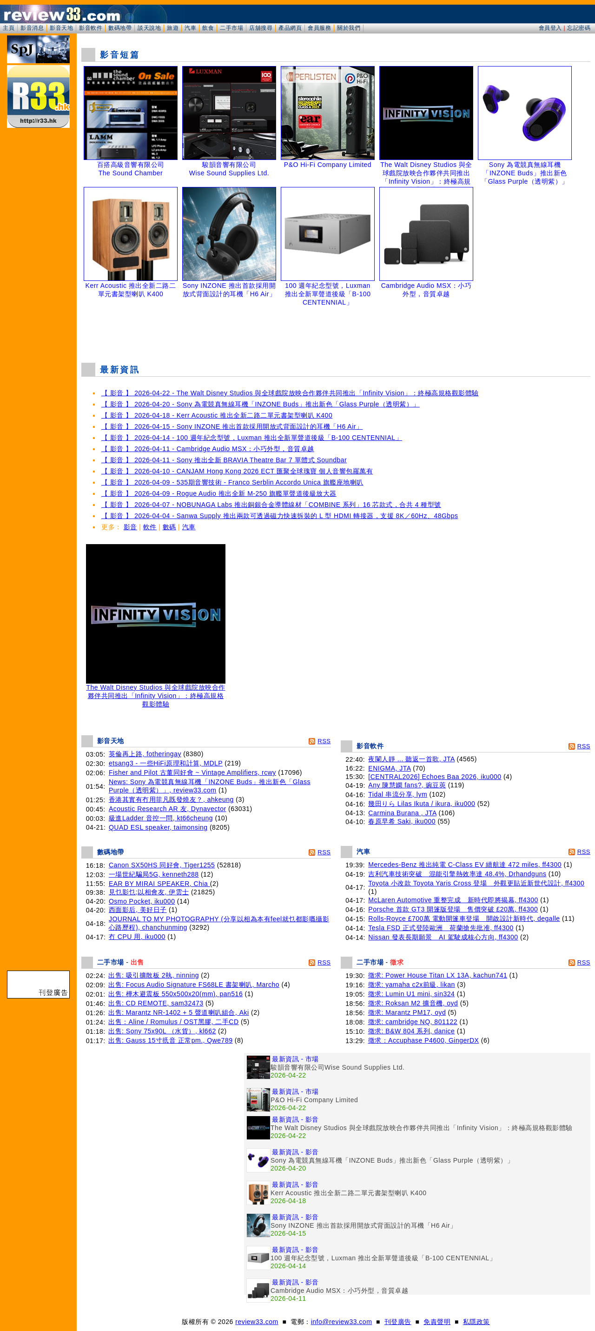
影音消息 (32, 28)
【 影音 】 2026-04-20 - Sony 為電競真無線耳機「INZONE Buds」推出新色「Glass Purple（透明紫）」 (260, 404)
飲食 (208, 28)
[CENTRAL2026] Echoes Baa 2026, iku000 (434, 776)
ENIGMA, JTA (389, 768)
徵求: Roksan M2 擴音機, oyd (413, 1003)
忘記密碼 (578, 28)
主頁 (8, 28)
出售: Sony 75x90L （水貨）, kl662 (162, 1031)
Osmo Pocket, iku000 (142, 901)
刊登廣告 (397, 1321)
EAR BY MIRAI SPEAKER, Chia (159, 883)
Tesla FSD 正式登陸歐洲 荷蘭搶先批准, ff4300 (440, 928)
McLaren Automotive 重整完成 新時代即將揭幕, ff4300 (453, 900)
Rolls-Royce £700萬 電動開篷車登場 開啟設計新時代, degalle (464, 918)
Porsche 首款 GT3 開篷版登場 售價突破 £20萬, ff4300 (453, 909)
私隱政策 (476, 1321)
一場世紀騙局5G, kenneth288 (154, 874)
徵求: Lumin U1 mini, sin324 (411, 994)
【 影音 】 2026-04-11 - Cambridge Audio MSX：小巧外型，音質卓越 (207, 449)
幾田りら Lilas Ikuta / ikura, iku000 (421, 803)
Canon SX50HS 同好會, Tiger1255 (162, 865)
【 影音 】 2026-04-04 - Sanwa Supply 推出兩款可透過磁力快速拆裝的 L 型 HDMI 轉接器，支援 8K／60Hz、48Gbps (279, 515)
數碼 (169, 527)
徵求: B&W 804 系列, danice (411, 1031)
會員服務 (319, 28)
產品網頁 (290, 28)
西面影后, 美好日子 (138, 909)
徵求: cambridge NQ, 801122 (413, 1021)
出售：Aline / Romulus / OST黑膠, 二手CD (173, 1021)
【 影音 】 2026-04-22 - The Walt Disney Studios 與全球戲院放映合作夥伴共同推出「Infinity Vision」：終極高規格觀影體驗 (290, 393)
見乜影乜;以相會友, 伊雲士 (149, 892)
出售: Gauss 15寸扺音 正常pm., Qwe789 (170, 1040)
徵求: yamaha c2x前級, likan (411, 984)
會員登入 (550, 28)
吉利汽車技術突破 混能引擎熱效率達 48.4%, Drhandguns (457, 874)
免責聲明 (436, 1321)
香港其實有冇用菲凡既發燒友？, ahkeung (171, 799)
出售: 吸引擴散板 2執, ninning (153, 975)
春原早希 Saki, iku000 (402, 821)
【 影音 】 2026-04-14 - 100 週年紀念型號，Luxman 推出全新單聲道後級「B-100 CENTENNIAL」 (251, 437)
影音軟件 (90, 28)
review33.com (256, 1321)
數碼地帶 (120, 28)
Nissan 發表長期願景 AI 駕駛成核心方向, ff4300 (443, 937)
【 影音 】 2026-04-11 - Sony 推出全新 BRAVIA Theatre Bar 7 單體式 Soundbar (224, 460)
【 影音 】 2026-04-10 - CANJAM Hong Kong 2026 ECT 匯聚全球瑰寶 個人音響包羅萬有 (237, 471)
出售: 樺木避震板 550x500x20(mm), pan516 (175, 994)
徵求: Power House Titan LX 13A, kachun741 (438, 975)
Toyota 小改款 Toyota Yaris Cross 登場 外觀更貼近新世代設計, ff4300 (476, 883)
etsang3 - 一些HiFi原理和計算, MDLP (166, 763)
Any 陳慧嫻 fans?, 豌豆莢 (407, 785)
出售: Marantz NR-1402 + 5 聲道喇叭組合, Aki (178, 1012)
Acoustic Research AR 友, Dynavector (167, 808)
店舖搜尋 (260, 28)
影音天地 (61, 28)
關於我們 (348, 28)
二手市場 (231, 28)
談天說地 (149, 28)
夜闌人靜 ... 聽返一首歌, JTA (411, 759)
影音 (130, 527)
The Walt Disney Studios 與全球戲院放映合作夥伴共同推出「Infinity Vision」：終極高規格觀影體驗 (155, 693)
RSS (324, 741)
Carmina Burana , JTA (402, 813)
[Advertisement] (336, 332)
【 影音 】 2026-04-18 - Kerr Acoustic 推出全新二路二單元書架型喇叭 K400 (216, 415)
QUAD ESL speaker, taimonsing (158, 827)
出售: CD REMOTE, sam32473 (155, 1003)
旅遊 (172, 28)
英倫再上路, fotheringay (145, 754)
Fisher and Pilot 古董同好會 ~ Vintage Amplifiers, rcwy (192, 772)
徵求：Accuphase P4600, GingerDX (423, 1040)
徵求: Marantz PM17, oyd (407, 1012)
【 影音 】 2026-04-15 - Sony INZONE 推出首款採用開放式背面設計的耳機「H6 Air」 (232, 426)
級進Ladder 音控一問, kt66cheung (161, 818)
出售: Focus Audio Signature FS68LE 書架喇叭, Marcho (193, 984)
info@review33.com (341, 1321)
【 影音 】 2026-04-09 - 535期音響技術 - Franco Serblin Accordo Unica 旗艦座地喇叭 (232, 482)
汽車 (190, 28)
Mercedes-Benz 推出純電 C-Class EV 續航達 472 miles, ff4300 (465, 864)
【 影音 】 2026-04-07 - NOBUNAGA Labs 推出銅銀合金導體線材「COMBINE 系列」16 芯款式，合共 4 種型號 (271, 504)
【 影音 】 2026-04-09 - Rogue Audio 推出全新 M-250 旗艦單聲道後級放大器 (219, 493)
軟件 (150, 527)
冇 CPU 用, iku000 (137, 936)
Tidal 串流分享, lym (397, 794)
